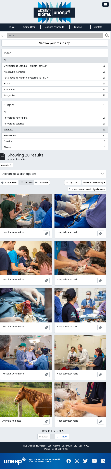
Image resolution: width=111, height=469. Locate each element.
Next (64, 436)
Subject (9, 105)
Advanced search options (19, 174)
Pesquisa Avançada (54, 27)
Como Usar (29, 27)
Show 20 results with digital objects (87, 189)
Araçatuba (54, 96)
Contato (98, 27)
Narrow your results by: (55, 43)
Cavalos (54, 142)
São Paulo (54, 90)
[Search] (55, 35)
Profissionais (54, 136)
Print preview (9, 182)
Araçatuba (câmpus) (54, 72)
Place (7, 53)
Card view (27, 182)
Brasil (54, 84)
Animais (54, 130)
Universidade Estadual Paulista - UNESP (54, 66)
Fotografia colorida (54, 124)
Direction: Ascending (93, 182)
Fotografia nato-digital (54, 118)
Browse (78, 27)
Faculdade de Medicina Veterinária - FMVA (54, 78)
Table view (41, 182)
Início (11, 27)
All (5, 60)
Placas (54, 148)
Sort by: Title (72, 182)
